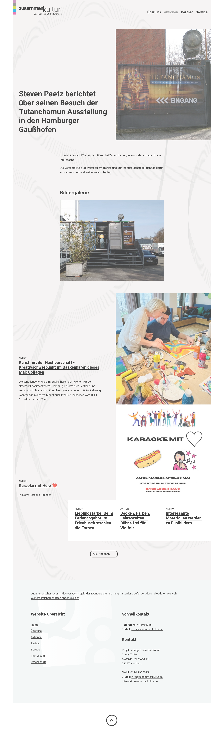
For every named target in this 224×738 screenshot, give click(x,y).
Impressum (38, 655)
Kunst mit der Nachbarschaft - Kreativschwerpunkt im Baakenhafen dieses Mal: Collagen (59, 367)
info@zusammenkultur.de (147, 629)
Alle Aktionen (101, 554)
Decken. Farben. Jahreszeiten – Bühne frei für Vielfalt (135, 520)
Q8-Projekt (78, 593)
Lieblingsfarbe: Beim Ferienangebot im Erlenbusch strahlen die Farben (94, 520)
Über (154, 12)
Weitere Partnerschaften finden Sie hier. (55, 598)
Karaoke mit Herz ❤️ (38, 485)
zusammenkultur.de (146, 681)
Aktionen (171, 12)
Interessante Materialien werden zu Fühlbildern (184, 518)
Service (201, 12)
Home (34, 624)
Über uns (36, 630)
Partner (187, 12)
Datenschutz (38, 662)
